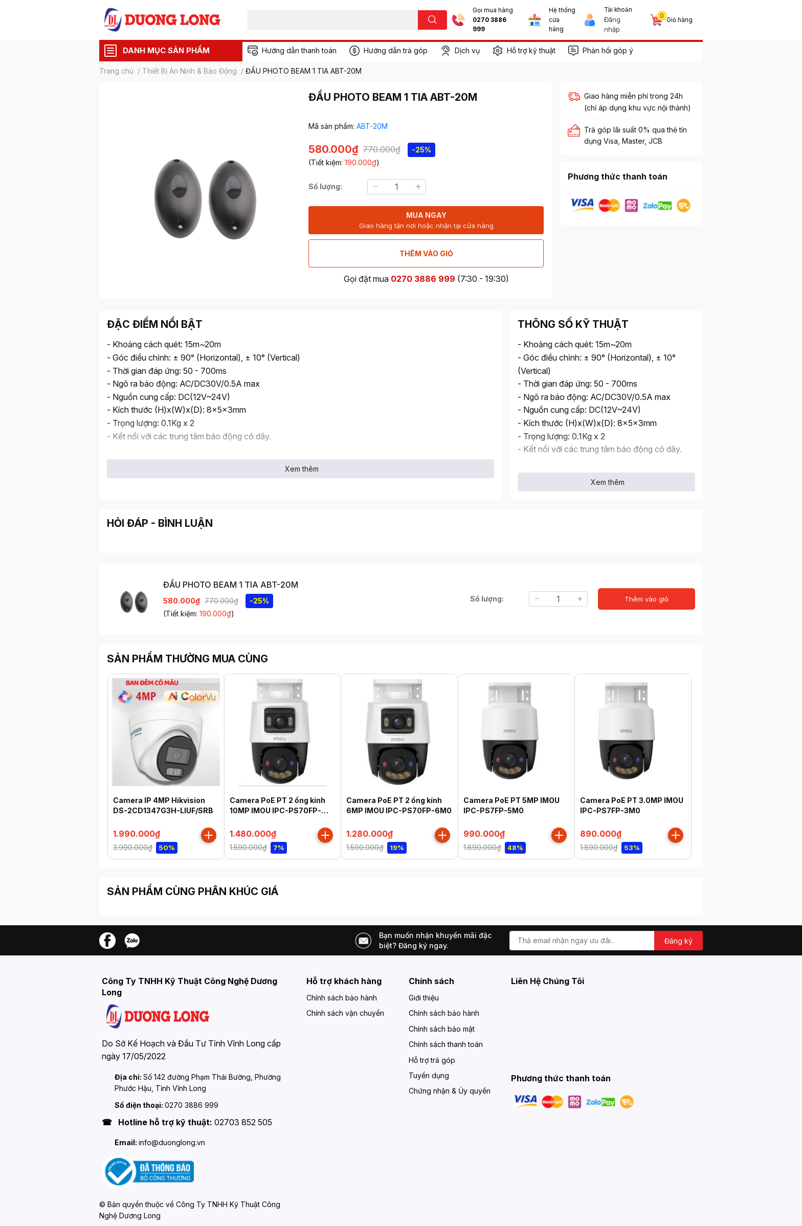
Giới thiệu (424, 997)
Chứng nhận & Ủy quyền (450, 1090)
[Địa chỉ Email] (606, 940)
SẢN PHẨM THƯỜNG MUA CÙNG (187, 659)
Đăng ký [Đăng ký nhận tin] (678, 941)
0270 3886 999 (489, 24)
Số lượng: (325, 186)
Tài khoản (618, 9)
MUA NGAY (426, 221)
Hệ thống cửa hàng (562, 20)
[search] (432, 20)
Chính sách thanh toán (446, 1044)
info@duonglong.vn (172, 1142)
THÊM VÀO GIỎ (426, 253)
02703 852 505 (243, 1122)
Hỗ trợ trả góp (432, 1060)
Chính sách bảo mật (442, 1028)
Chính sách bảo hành (341, 997)
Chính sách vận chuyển (345, 1013)
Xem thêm (302, 468)
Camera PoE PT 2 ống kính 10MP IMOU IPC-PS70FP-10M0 (277, 810)
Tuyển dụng (429, 1075)
